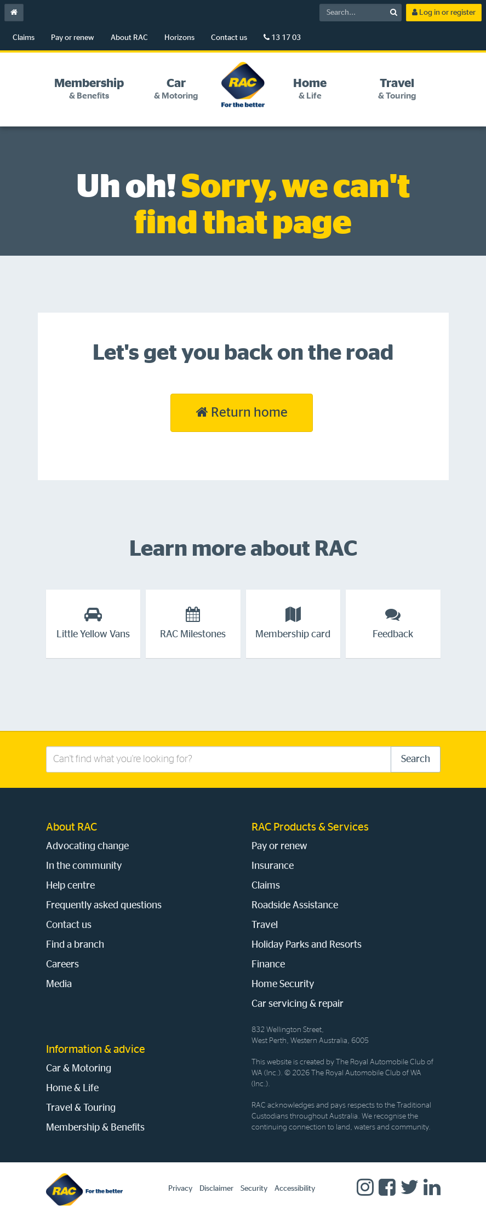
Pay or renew (72, 38)
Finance (268, 965)
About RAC (129, 38)
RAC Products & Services (310, 827)
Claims (24, 38)
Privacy (180, 1188)
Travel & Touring (81, 1108)
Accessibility (295, 1188)
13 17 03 (282, 37)
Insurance (272, 866)
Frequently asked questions (104, 905)
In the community (84, 866)
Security (254, 1188)
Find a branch (75, 945)
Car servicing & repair (297, 1004)
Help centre (70, 886)
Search (415, 759)
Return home (242, 412)
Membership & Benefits (95, 1128)
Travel (264, 925)
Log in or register (444, 12)
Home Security (282, 984)
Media (59, 984)
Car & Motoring (78, 1069)
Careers (62, 965)
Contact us (229, 38)
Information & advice (95, 1049)
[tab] (89, 89)
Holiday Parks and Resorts (306, 945)
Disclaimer (216, 1188)
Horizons (179, 38)
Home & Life (72, 1088)
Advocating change (87, 846)
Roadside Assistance (294, 905)
